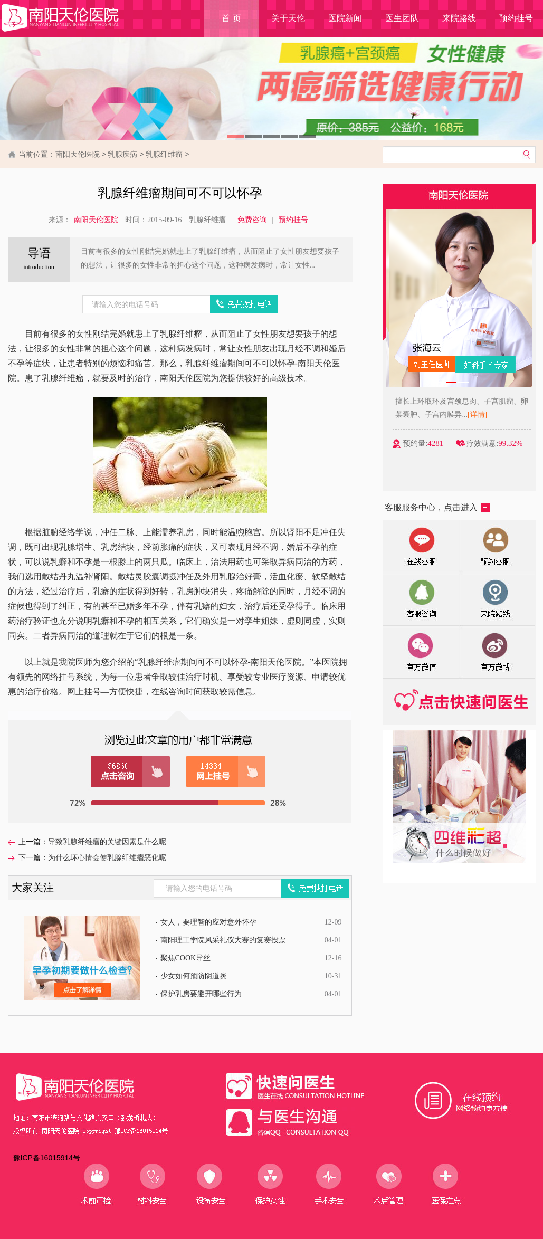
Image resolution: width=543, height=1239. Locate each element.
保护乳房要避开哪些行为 (201, 994)
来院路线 (459, 18)
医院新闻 (345, 18)
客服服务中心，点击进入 (437, 507)
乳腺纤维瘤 (164, 154)
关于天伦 (288, 18)
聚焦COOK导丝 (185, 958)
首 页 (231, 18)
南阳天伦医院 (77, 154)
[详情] (501, 414)
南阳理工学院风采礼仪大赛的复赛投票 (223, 940)
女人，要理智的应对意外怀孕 (208, 922)
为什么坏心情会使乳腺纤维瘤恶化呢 (107, 858)
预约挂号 (293, 220)
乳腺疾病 (122, 154)
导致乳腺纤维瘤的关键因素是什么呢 (107, 842)
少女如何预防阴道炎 (193, 976)
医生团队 (402, 18)
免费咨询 (252, 220)
